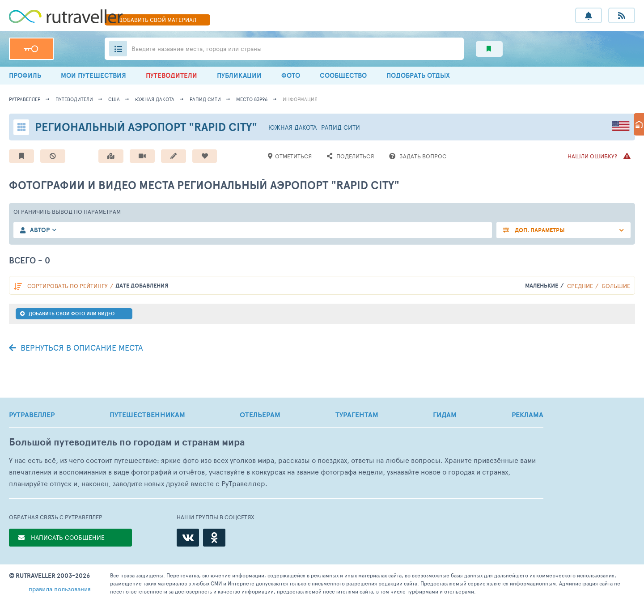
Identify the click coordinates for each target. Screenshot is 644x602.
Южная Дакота (154, 99)
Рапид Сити (205, 99)
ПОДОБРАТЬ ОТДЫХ (418, 75)
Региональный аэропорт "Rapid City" (146, 127)
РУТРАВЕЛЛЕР (32, 414)
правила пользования (60, 589)
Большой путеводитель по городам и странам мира (127, 442)
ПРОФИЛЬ (25, 75)
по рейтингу (67, 286)
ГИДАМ (445, 414)
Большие (616, 286)
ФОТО (290, 75)
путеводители (74, 99)
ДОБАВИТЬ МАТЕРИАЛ (157, 20)
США (114, 99)
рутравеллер (24, 99)
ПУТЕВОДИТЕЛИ (171, 75)
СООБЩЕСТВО (343, 75)
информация (300, 99)
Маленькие (541, 285)
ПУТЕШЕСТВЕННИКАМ (147, 414)
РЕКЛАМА (527, 414)
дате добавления (141, 285)
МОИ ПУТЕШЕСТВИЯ (93, 75)
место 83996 (251, 99)
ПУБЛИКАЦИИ (239, 75)
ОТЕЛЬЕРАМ (260, 414)
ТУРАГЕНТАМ (356, 414)
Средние (580, 286)
